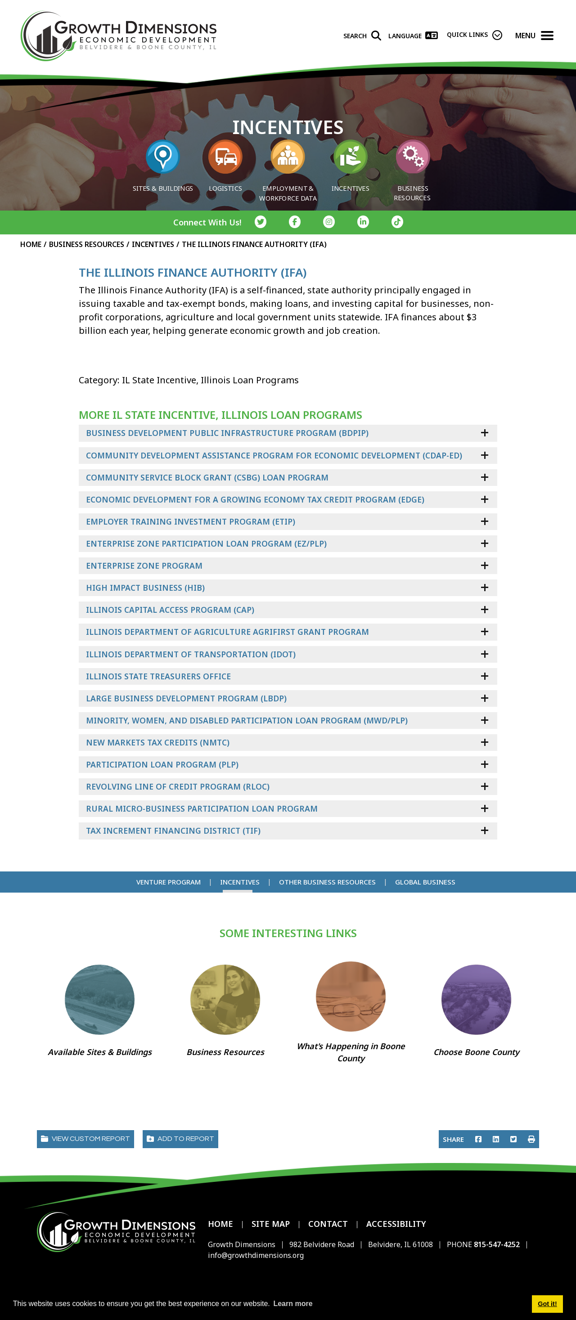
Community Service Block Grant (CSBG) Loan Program (207, 477)
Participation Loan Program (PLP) (162, 764)
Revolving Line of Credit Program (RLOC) (178, 786)
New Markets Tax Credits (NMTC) (158, 742)
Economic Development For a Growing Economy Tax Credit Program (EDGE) (255, 499)
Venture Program (168, 882)
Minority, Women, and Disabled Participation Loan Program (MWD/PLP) (247, 720)
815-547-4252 (498, 1244)
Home (220, 1223)
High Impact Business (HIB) (145, 587)
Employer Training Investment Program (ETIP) (190, 521)
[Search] (362, 36)
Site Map (271, 1223)
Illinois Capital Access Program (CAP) (170, 609)
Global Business (425, 882)
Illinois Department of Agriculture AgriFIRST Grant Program (227, 631)
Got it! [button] (547, 1303)
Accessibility (396, 1223)
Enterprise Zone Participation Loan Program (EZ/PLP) (206, 543)
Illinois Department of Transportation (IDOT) (191, 654)
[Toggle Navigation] (547, 37)
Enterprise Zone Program (144, 565)
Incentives (240, 882)
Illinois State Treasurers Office (158, 676)
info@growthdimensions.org (256, 1255)
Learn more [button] (292, 1303)
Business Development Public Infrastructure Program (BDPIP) (227, 432)
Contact (328, 1223)
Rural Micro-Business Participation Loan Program (202, 808)
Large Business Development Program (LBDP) (186, 698)
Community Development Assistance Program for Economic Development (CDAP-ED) (274, 455)
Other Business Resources (327, 882)
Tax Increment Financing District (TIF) (173, 830)
